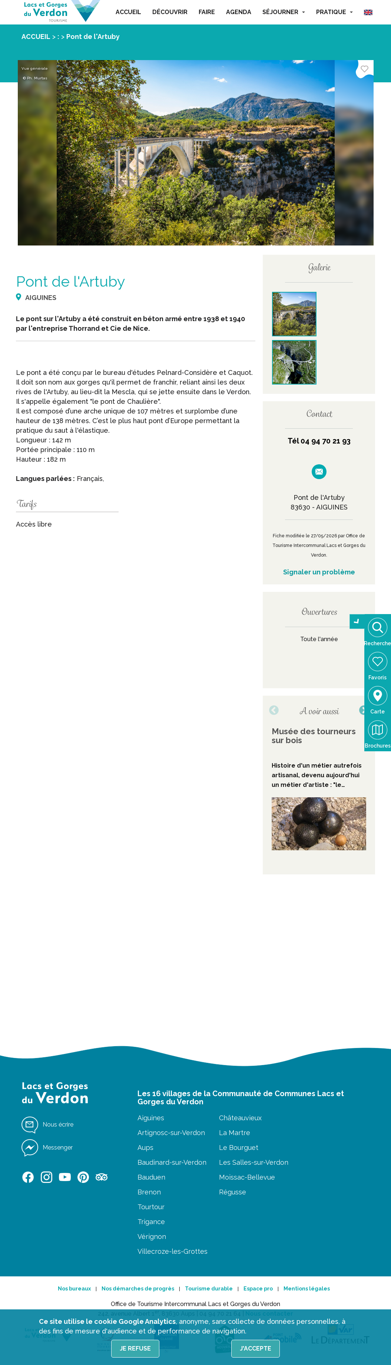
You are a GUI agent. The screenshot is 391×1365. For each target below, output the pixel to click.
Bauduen (151, 1177)
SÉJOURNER (283, 12)
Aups (145, 1147)
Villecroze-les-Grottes (172, 1251)
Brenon (149, 1192)
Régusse (232, 1192)
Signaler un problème (319, 572)
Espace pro (258, 1289)
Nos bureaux (74, 1289)
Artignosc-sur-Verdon (171, 1133)
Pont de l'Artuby (93, 36)
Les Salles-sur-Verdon (253, 1162)
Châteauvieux (240, 1118)
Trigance (151, 1222)
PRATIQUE (334, 12)
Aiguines (150, 1118)
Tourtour (151, 1207)
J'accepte (255, 1348)
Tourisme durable (209, 1289)
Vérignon (151, 1236)
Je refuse (135, 1348)
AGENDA (238, 12)
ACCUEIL (128, 12)
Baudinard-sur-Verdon (171, 1162)
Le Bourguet (238, 1147)
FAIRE (207, 12)
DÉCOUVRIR (170, 12)
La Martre (234, 1133)
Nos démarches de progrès (138, 1289)
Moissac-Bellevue (247, 1177)
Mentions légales (307, 1289)
